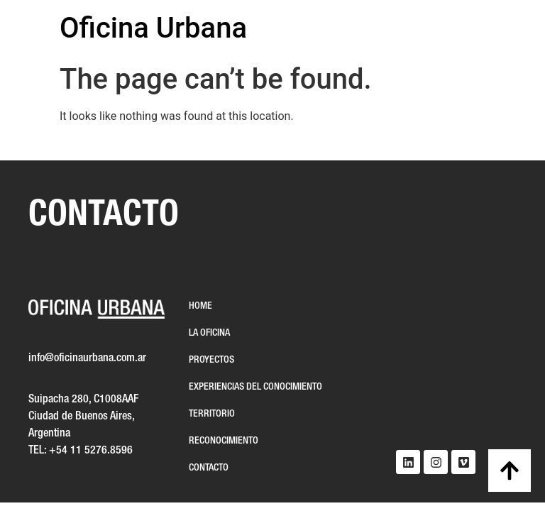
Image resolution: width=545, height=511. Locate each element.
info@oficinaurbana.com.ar (87, 358)
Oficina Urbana (153, 28)
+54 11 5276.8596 (91, 451)
